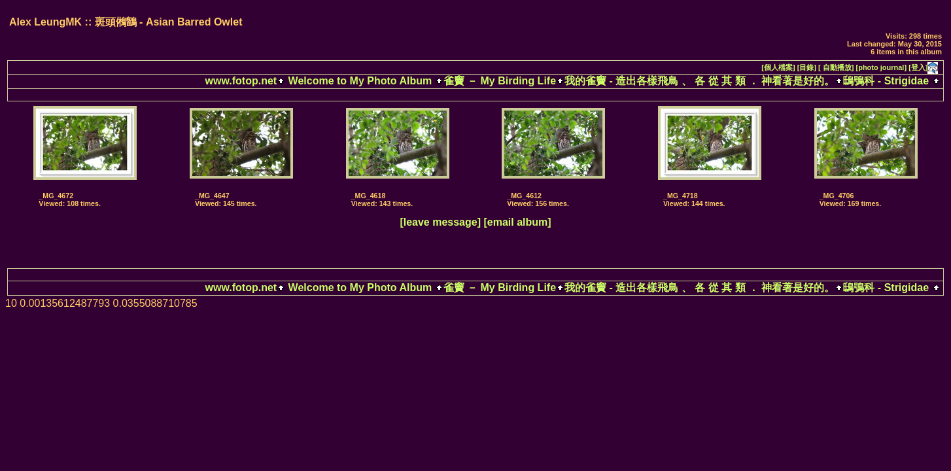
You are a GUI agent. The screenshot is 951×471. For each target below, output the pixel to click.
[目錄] (806, 67)
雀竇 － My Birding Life (499, 80)
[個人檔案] (778, 67)
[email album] (517, 222)
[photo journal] (881, 67)
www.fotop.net (241, 80)
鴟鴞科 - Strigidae (886, 80)
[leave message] (440, 222)
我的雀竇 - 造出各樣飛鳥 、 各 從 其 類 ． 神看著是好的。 (699, 80)
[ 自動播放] (836, 67)
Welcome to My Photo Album (359, 80)
